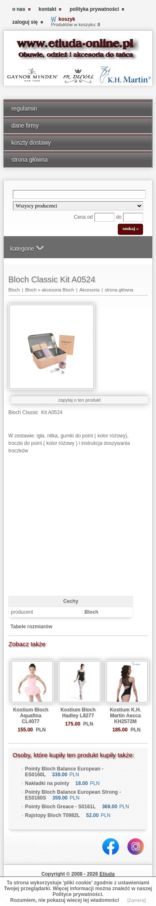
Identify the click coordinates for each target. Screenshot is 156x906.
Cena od (83, 217)
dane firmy (25, 125)
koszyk (67, 19)
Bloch (14, 289)
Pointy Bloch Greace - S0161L (60, 807)
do (118, 217)
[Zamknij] (136, 900)
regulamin (24, 108)
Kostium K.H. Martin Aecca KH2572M (125, 715)
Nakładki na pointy (47, 783)
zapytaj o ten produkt (79, 399)
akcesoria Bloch (58, 289)
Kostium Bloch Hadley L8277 (78, 712)
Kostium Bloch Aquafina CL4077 (30, 715)
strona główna (29, 159)
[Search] (79, 194)
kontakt (48, 9)
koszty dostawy (31, 142)
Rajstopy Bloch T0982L (52, 815)
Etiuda (107, 874)
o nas (18, 9)
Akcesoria (89, 289)
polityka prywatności (94, 9)
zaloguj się (24, 22)
